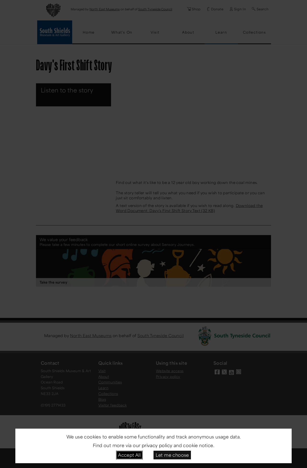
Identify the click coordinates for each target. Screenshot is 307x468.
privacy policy (157, 445)
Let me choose (172, 455)
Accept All (129, 455)
